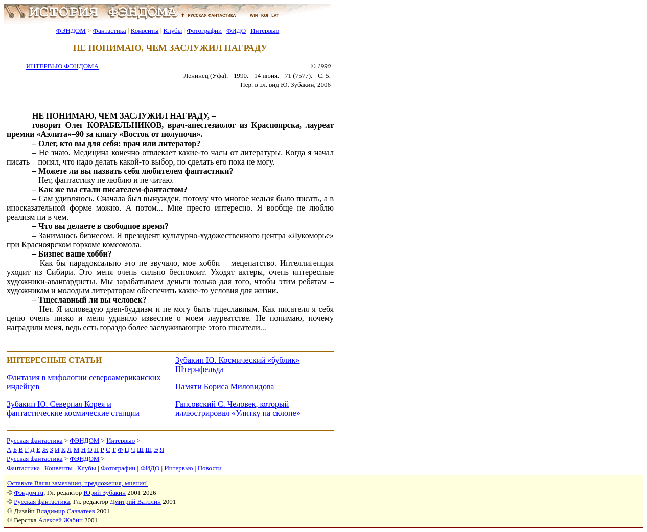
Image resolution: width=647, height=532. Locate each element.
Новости (210, 468)
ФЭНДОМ (71, 30)
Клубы (172, 30)
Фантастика (109, 30)
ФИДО (236, 30)
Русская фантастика (34, 440)
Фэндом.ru (28, 492)
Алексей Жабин (60, 520)
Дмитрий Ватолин (135, 501)
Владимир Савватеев (65, 511)
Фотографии (204, 30)
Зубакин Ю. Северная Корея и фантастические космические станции (73, 409)
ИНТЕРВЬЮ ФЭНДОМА (62, 66)
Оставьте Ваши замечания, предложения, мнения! (77, 483)
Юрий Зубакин (105, 492)
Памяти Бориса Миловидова (224, 386)
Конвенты (145, 30)
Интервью (264, 30)
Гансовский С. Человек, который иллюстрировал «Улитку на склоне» (238, 409)
